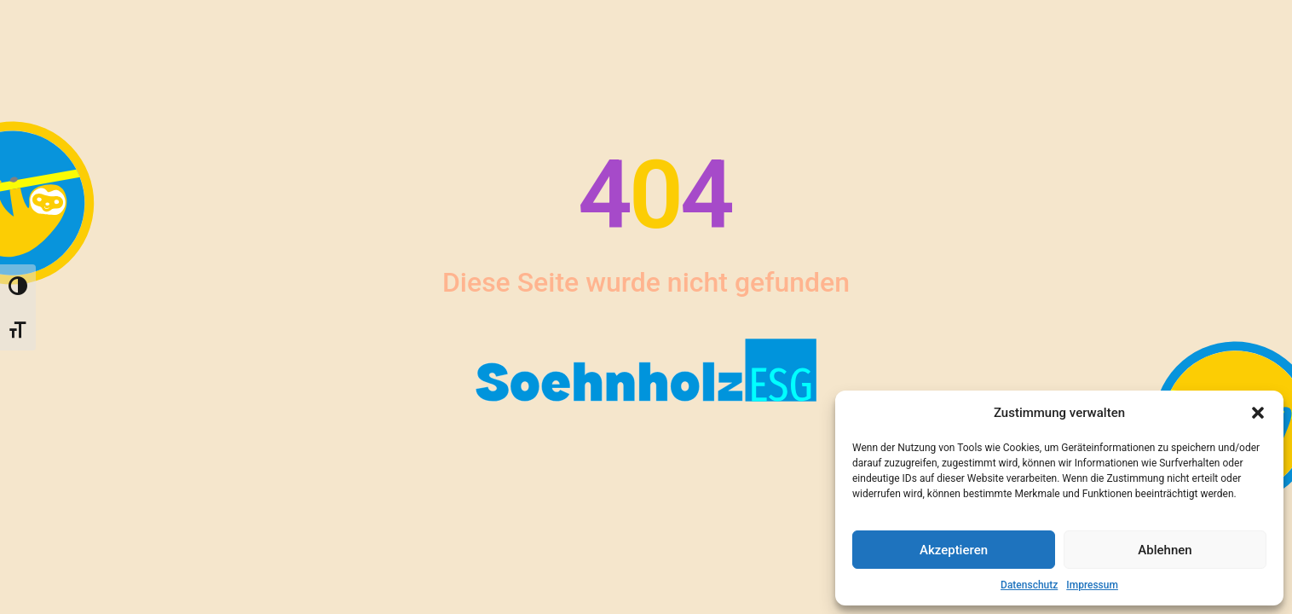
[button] (1257, 412)
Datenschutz (1029, 585)
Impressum (1092, 585)
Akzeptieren (954, 550)
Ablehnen (1164, 550)
